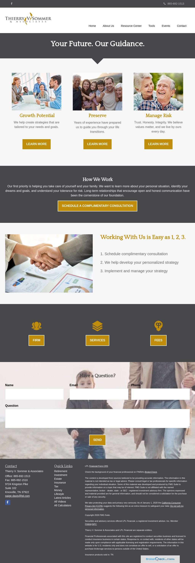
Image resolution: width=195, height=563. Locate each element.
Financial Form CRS (98, 466)
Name (9, 385)
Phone (136, 385)
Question (11, 405)
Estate (58, 478)
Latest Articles (62, 497)
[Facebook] (11, 4)
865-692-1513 (174, 3)
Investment (60, 474)
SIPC (94, 524)
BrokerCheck (151, 472)
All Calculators (62, 505)
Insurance (60, 482)
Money (58, 490)
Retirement (60, 471)
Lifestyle (59, 494)
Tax (56, 486)
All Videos (60, 501)
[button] (108, 19)
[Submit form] (97, 440)
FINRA (88, 524)
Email (74, 385)
